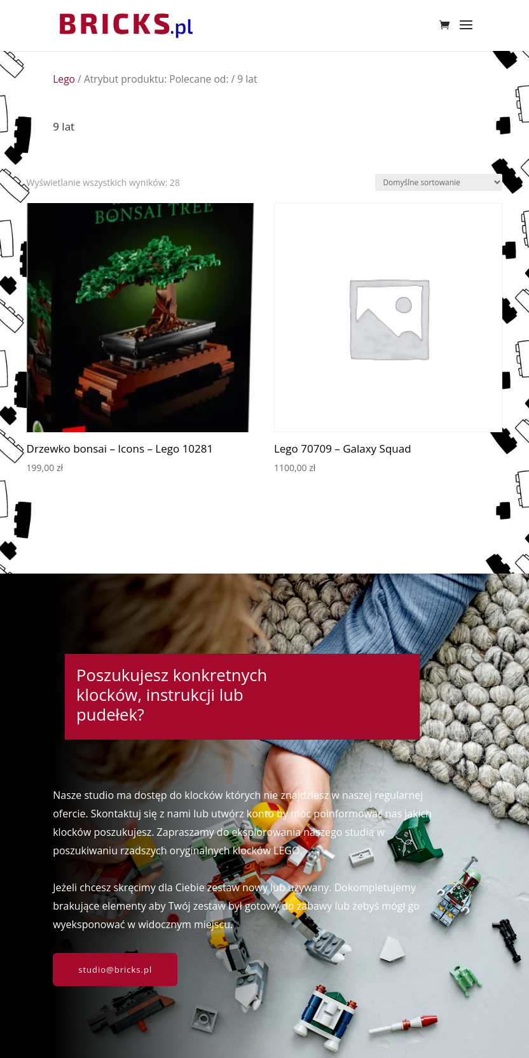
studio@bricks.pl (115, 969)
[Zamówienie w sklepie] (438, 182)
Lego (64, 79)
